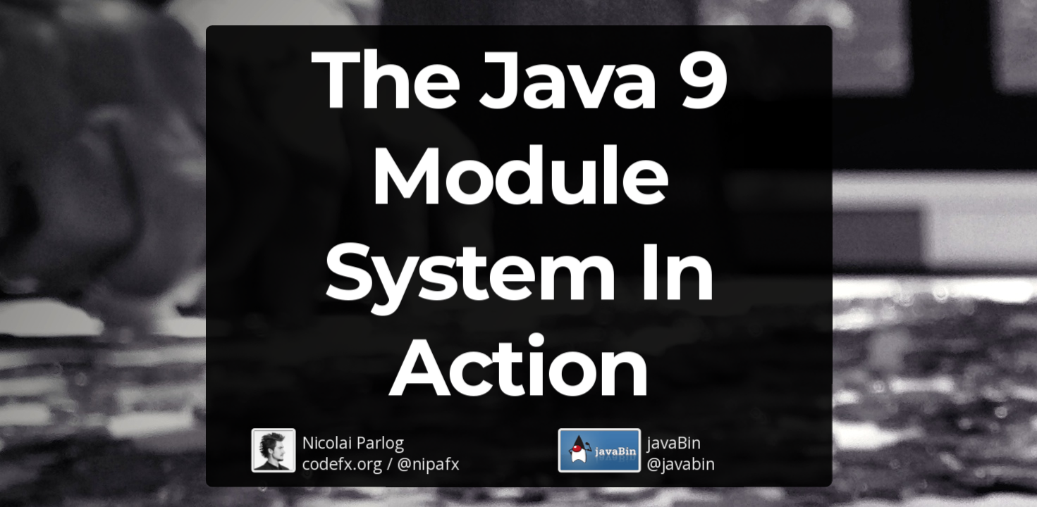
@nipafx (428, 463)
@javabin (681, 463)
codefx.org (342, 463)
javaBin (674, 442)
